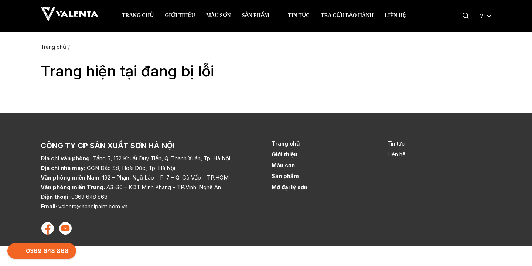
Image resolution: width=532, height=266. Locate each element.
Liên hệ (395, 15)
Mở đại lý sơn (289, 187)
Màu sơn (218, 15)
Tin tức (299, 15)
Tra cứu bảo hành (347, 15)
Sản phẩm (256, 15)
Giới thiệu (180, 15)
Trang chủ (138, 15)
